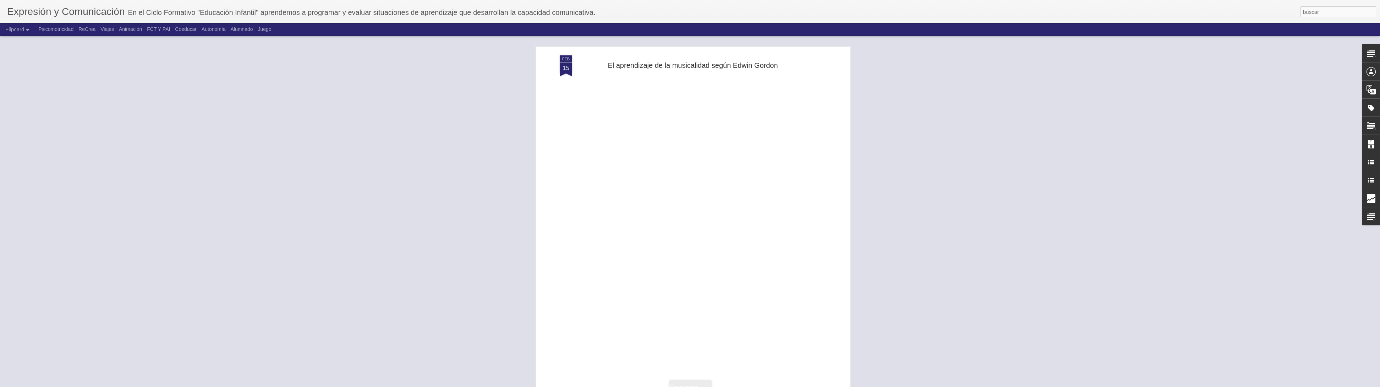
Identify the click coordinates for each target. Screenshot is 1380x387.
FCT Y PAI (158, 29)
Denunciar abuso (741, 383)
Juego (264, 29)
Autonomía (214, 29)
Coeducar (186, 29)
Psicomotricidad (55, 29)
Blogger (717, 383)
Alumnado (241, 29)
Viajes (107, 29)
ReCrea (86, 29)
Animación (130, 29)
